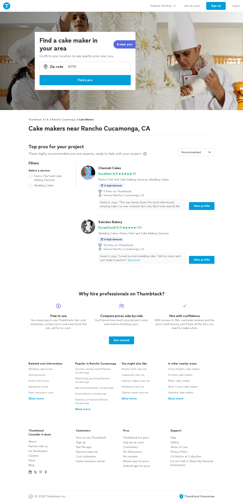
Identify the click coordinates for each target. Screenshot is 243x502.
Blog (31, 465)
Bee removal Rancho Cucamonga (94, 388)
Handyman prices (38, 386)
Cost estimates (86, 456)
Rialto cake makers (179, 380)
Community (130, 447)
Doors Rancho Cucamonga (90, 393)
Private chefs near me (134, 369)
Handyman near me (133, 386)
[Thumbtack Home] (6, 6)
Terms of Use (179, 447)
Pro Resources (132, 451)
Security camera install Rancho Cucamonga (93, 371)
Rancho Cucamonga (63, 119)
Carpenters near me (133, 375)
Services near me (87, 451)
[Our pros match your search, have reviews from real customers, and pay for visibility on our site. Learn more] (145, 154)
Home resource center (90, 461)
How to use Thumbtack (91, 437)
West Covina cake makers (183, 386)
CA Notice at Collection (185, 456)
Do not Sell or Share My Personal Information (191, 463)
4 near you (124, 44)
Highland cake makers (180, 392)
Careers (34, 455)
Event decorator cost (41, 392)
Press (32, 460)
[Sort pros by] (196, 152)
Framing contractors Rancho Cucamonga (91, 401)
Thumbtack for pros (136, 437)
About (32, 441)
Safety (174, 442)
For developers (38, 451)
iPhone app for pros (136, 461)
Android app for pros (136, 466)
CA (46, 119)
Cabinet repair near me (135, 392)
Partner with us (38, 446)
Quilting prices (37, 375)
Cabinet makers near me (136, 380)
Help (173, 437)
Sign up (81, 442)
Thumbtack (35, 119)
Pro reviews (130, 456)
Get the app (84, 447)
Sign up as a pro (133, 442)
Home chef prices (39, 380)
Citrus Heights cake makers (184, 369)
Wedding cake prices (41, 369)
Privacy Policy (179, 451)
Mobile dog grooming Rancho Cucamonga (92, 380)
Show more (36, 398)
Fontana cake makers (180, 375)
